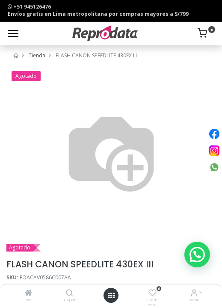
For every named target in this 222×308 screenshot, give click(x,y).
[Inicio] (28, 293)
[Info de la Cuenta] (194, 293)
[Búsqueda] (69, 293)
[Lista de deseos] (152, 293)
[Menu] (13, 33)
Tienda (37, 55)
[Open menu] (111, 295)
